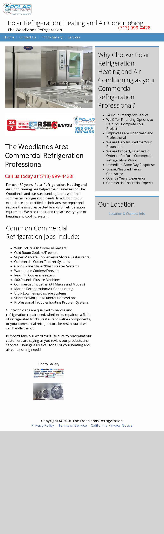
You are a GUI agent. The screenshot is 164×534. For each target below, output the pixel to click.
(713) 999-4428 (134, 27)
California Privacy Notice (112, 425)
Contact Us (27, 37)
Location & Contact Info (127, 213)
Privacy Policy (42, 425)
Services (74, 37)
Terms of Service (72, 425)
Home (9, 37)
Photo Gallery (51, 37)
